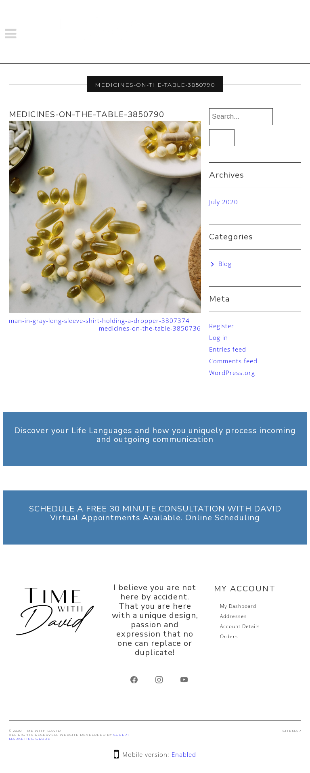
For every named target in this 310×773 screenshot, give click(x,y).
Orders (229, 636)
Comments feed (233, 361)
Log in (218, 337)
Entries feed (227, 349)
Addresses (233, 616)
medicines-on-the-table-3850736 (150, 328)
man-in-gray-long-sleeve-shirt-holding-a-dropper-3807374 (99, 320)
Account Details (240, 626)
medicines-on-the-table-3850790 (86, 114)
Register (221, 326)
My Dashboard (238, 606)
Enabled (184, 754)
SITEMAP (292, 731)
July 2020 (223, 202)
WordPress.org (232, 373)
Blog (225, 264)
